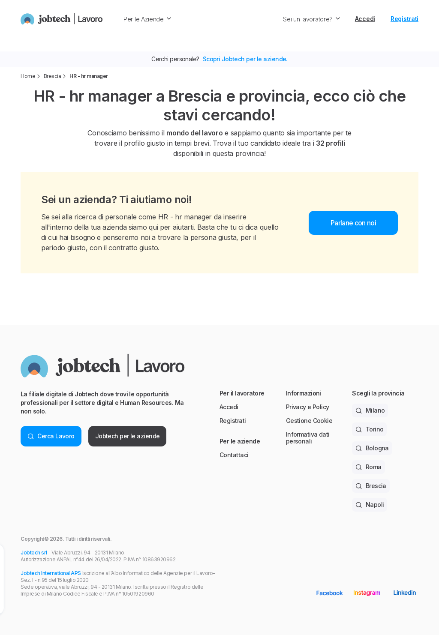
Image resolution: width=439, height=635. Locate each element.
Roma (368, 466)
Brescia (52, 76)
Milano (370, 410)
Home (28, 76)
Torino (369, 429)
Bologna (372, 448)
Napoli (369, 504)
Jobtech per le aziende (127, 436)
